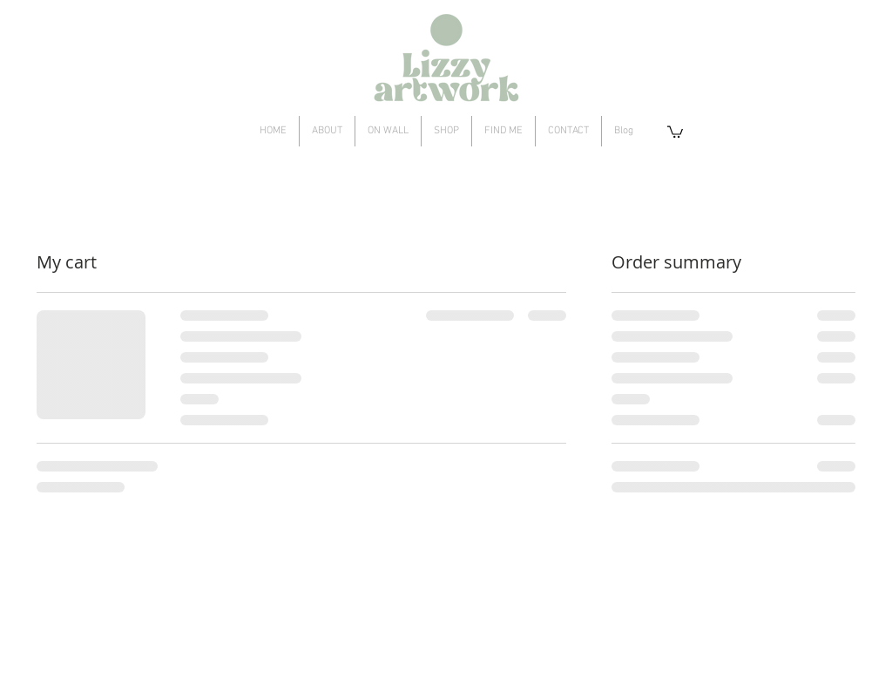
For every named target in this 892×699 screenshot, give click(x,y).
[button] (675, 131)
